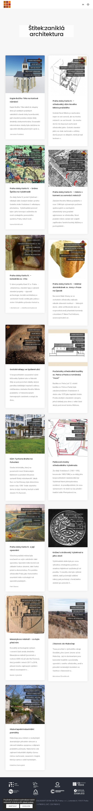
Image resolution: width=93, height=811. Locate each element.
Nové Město (36, 64)
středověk (36, 150)
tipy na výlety (35, 68)
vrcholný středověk (32, 71)
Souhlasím (26, 806)
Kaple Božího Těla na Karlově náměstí (24, 100)
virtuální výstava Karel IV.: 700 (72, 68)
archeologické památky (74, 245)
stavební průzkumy (76, 64)
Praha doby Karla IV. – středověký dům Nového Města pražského (65, 104)
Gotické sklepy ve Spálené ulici (25, 369)
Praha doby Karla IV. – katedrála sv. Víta (20, 277)
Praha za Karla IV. (77, 252)
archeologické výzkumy (74, 248)
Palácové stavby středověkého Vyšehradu (65, 464)
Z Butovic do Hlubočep (64, 643)
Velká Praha (79, 615)
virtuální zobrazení (33, 161)
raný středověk (77, 338)
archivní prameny (76, 155)
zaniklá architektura (32, 75)
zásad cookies (28, 802)
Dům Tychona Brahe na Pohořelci (21, 460)
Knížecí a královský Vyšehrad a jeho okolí (68, 554)
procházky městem (76, 518)
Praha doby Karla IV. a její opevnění (22, 549)
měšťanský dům (34, 608)
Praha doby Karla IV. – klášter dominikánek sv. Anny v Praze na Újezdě (67, 287)
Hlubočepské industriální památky (22, 731)
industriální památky (32, 604)
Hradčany (36, 420)
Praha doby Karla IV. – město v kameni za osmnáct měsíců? (68, 194)
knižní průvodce (34, 61)
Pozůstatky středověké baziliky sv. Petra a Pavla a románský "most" (68, 374)
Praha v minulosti (76, 159)
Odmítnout (13, 806)
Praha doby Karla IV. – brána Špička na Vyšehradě (24, 190)
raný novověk (35, 427)
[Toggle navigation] (88, 4)
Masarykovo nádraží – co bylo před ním (24, 641)
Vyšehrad (80, 345)
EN (83, 5)
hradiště (80, 604)
